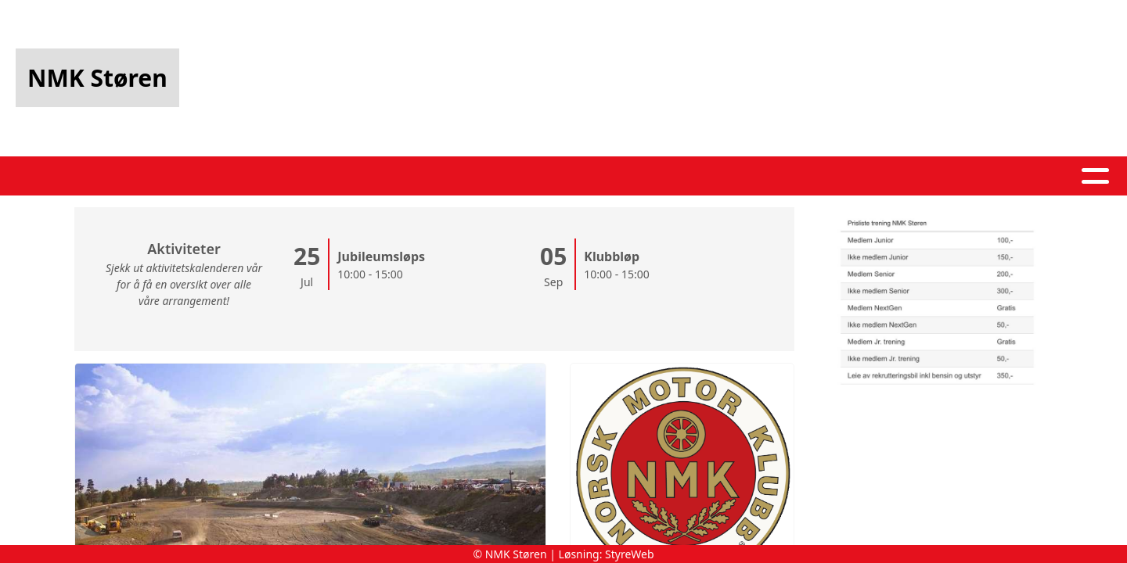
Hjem (312, 176)
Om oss (635, 176)
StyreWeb (629, 554)
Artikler (379, 176)
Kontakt (728, 176)
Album (453, 176)
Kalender (538, 176)
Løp (809, 176)
